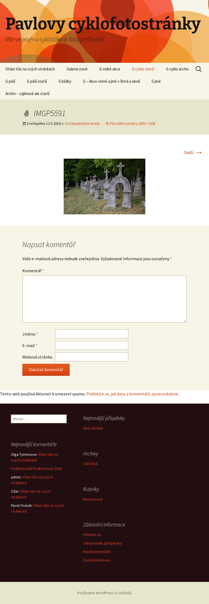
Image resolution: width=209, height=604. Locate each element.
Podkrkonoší (21, 468)
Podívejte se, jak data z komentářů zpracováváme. (132, 393)
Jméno (30, 334)
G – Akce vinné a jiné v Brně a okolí (111, 81)
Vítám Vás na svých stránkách (30, 69)
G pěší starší (37, 81)
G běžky (65, 81)
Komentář (33, 270)
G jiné (156, 81)
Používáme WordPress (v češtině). (104, 592)
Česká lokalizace (96, 560)
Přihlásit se (92, 534)
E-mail (30, 345)
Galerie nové (77, 69)
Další (193, 152)
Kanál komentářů (96, 551)
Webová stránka (37, 357)
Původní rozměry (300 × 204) (132, 123)
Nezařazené (93, 499)
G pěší (10, 81)
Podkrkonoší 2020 (47, 468)
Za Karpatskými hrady (82, 123)
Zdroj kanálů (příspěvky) (102, 543)
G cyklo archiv (177, 69)
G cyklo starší (143, 69)
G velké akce (109, 69)
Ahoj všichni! (93, 428)
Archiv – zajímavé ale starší (27, 93)
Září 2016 (90, 463)
